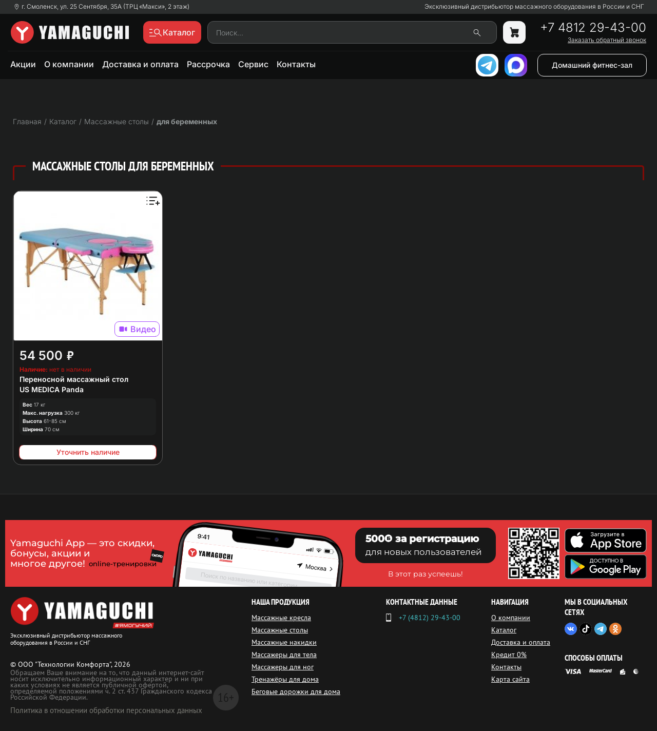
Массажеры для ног (283, 666)
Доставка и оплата (140, 64)
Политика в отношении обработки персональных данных (106, 710)
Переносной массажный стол (74, 379)
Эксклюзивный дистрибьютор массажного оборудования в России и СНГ (534, 6)
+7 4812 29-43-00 (593, 27)
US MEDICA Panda (52, 389)
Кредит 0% (509, 654)
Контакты (296, 64)
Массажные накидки (284, 642)
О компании (69, 64)
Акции (23, 64)
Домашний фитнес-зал (592, 65)
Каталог (503, 629)
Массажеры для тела (284, 654)
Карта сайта (510, 679)
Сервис (253, 64)
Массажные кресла (281, 617)
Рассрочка (208, 64)
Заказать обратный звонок (607, 40)
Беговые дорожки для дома (296, 691)
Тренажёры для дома (285, 679)
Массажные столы (280, 629)
